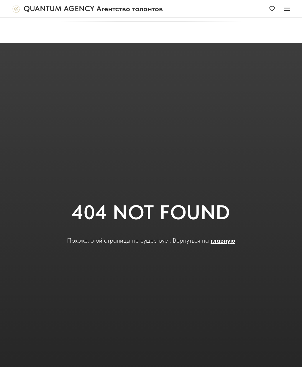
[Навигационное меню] (287, 9)
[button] (272, 8)
